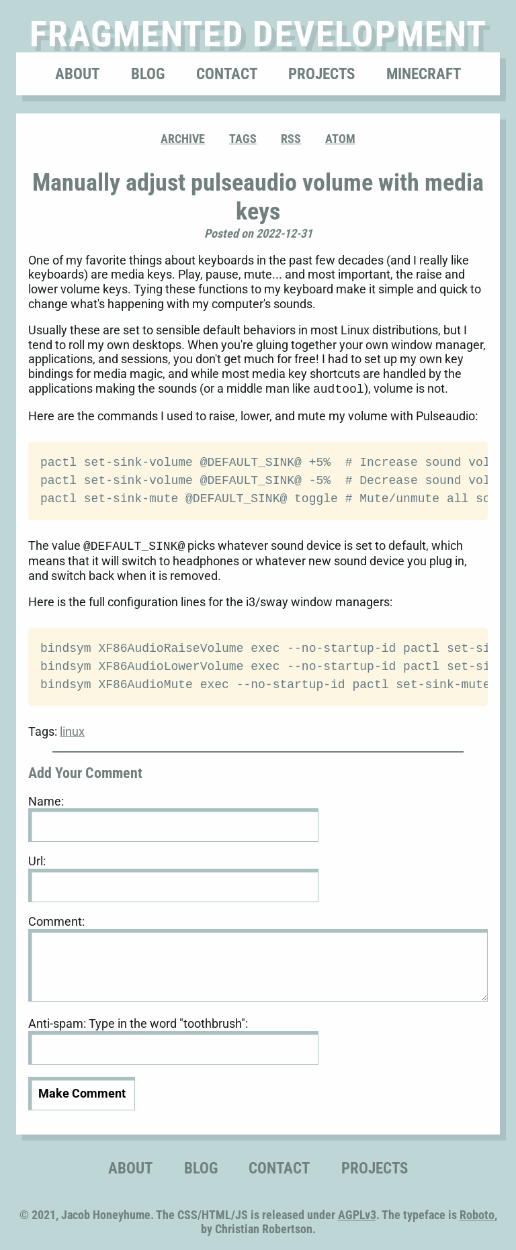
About (77, 73)
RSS (291, 139)
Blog (148, 73)
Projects (321, 73)
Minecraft (423, 73)
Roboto (477, 1212)
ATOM (340, 139)
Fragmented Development (258, 34)
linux (72, 729)
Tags (243, 139)
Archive (183, 139)
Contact (226, 73)
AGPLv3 (357, 1212)
